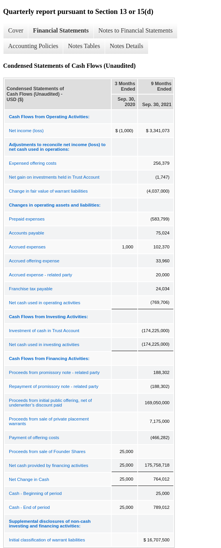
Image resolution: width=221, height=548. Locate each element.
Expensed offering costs (33, 163)
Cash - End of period (29, 507)
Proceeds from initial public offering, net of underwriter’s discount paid (50, 402)
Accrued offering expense (34, 260)
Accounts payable (26, 233)
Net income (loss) (26, 130)
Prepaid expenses (27, 219)
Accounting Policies (33, 46)
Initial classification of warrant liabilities (47, 540)
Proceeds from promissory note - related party (54, 372)
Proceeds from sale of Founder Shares (47, 451)
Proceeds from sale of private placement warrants (49, 421)
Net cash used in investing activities (44, 344)
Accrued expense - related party (40, 274)
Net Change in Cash (29, 479)
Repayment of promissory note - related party (53, 386)
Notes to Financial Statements (135, 30)
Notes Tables (84, 46)
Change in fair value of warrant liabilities (48, 191)
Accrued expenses (27, 247)
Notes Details (126, 46)
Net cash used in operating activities (44, 302)
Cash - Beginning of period (35, 493)
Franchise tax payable (31, 288)
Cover (15, 30)
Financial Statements (61, 30)
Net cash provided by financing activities (48, 465)
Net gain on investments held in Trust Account (54, 177)
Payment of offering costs (34, 437)
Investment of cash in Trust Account (44, 330)
